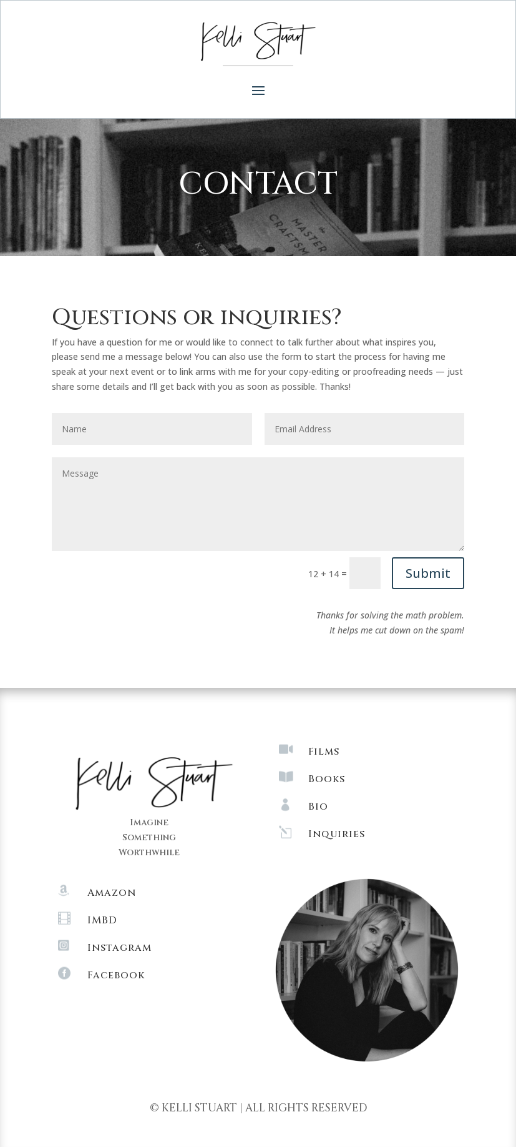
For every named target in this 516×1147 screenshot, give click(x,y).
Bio (318, 806)
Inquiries (336, 834)
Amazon (111, 893)
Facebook (116, 975)
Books (326, 779)
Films (323, 751)
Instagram (119, 948)
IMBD (102, 920)
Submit (428, 573)
